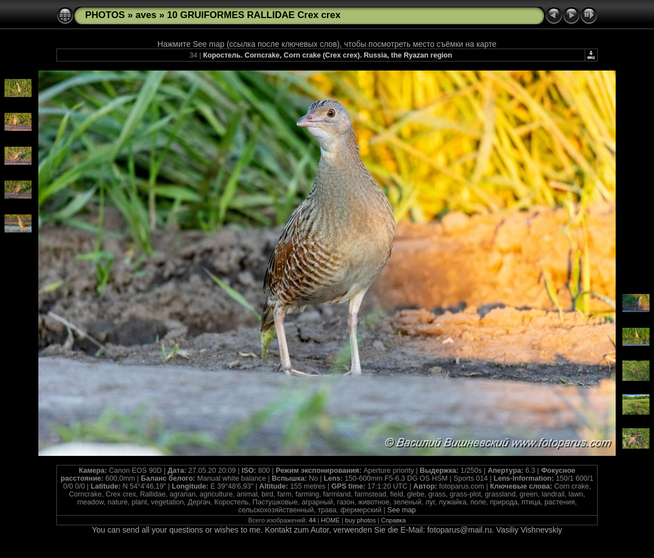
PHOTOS (105, 15)
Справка (393, 520)
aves (145, 15)
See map (401, 510)
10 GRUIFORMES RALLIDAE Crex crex (254, 15)
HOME (330, 520)
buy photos (360, 520)
